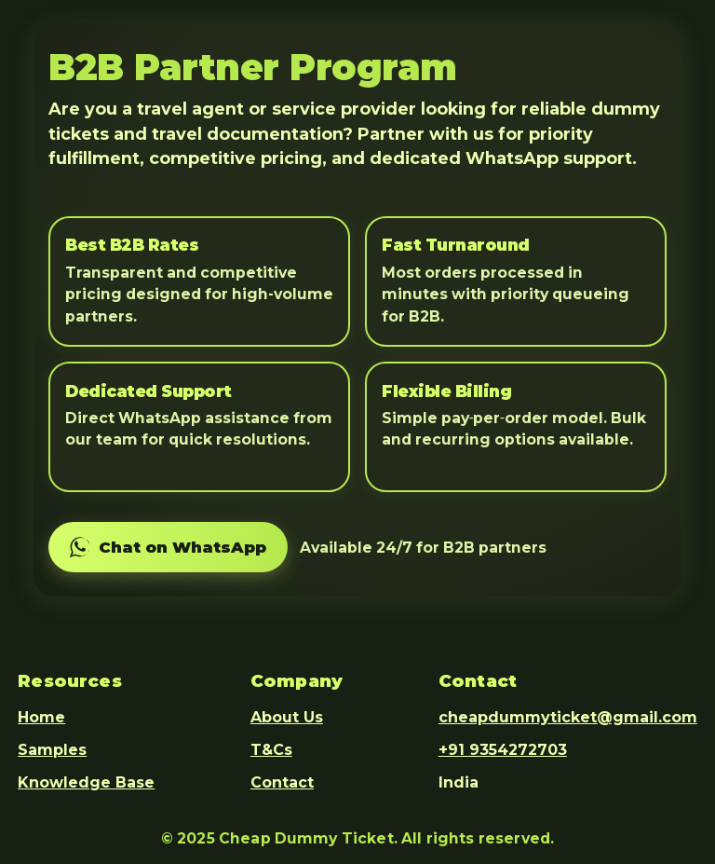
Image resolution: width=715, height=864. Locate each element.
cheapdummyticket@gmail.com (567, 717)
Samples (52, 750)
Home (41, 717)
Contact (282, 782)
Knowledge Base (86, 782)
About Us (286, 717)
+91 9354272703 (502, 750)
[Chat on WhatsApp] (168, 547)
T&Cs (271, 750)
